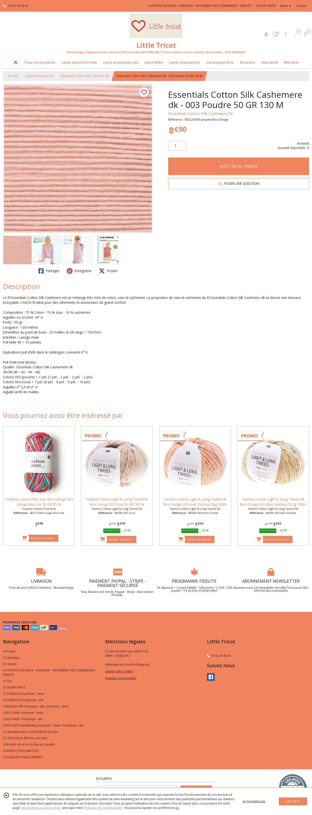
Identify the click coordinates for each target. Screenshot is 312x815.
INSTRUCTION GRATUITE (21, 751)
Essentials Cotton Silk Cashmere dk (85, 76)
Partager (49, 271)
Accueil (13, 76)
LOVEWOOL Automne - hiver (23, 694)
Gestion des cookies (119, 671)
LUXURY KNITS (14, 687)
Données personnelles (120, 678)
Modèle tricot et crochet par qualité (29, 744)
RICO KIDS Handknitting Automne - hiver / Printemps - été (43, 725)
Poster (108, 271)
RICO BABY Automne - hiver (23, 713)
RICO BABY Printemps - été (22, 719)
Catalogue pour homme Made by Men (30, 732)
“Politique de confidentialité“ (103, 808)
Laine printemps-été (39, 76)
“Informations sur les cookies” (40, 808)
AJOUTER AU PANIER (239, 166)
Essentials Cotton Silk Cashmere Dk (200, 113)
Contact (301, 6)
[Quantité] (177, 146)
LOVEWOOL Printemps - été (23, 700)
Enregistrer (79, 271)
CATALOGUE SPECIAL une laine (25, 738)
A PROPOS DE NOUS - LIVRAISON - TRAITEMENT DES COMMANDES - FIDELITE (49, 672)
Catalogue (11, 658)
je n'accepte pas (254, 801)
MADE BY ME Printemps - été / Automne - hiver (36, 706)
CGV (7, 681)
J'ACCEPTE (293, 801)
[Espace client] (286, 34)
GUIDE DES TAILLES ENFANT (23, 757)
